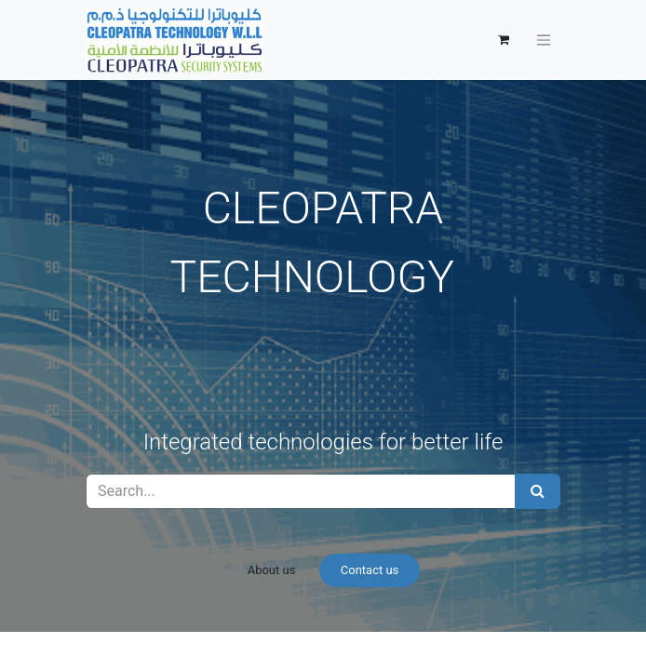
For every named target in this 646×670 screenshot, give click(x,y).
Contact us (370, 570)
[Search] (537, 491)
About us (272, 570)
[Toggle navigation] (543, 40)
